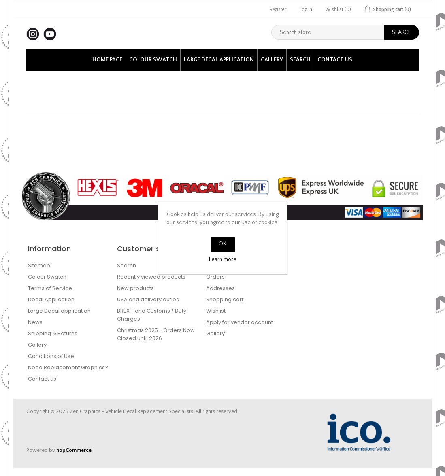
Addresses (220, 288)
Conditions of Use (51, 356)
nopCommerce (74, 450)
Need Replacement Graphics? (68, 367)
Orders (215, 277)
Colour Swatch (153, 60)
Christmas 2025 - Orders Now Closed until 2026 (156, 334)
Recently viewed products (151, 277)
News (35, 322)
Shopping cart (224, 299)
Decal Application (51, 299)
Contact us (334, 60)
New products (135, 288)
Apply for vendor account (239, 322)
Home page (107, 60)
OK (222, 244)
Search (300, 60)
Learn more (222, 259)
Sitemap (39, 265)
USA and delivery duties (148, 299)
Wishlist (216, 311)
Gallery (272, 60)
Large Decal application (219, 60)
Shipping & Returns (52, 333)
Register (278, 9)
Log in (305, 9)
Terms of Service (50, 288)
